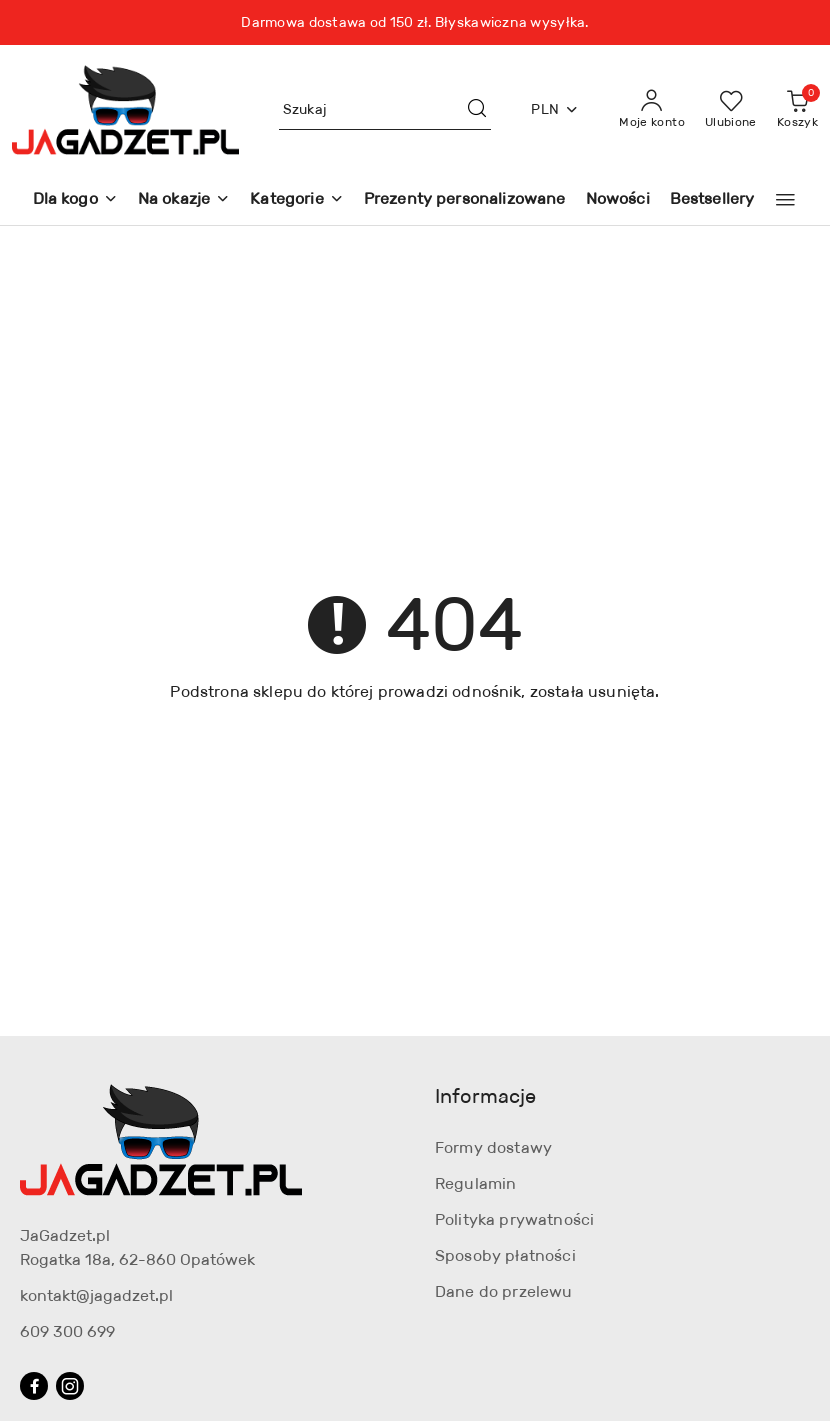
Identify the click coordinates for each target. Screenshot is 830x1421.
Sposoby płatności (505, 1255)
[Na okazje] (184, 200)
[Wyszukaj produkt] (385, 109)
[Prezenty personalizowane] (465, 200)
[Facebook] (34, 1386)
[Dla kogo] (75, 200)
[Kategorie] (296, 200)
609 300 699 (67, 1331)
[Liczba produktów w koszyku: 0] (797, 110)
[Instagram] (70, 1386)
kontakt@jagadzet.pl (96, 1295)
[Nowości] (618, 200)
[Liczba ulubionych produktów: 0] (731, 110)
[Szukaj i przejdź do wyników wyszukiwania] (477, 110)
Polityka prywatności (514, 1219)
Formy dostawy (493, 1147)
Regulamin (475, 1183)
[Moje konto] (652, 110)
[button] (785, 200)
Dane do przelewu (504, 1291)
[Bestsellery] (712, 200)
